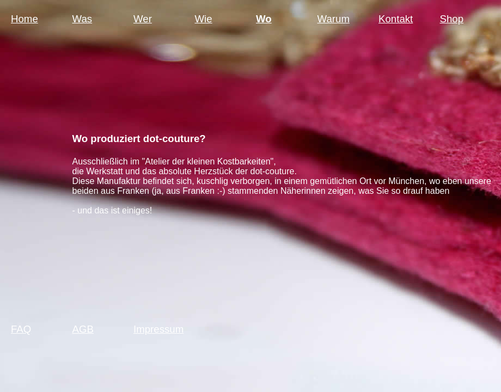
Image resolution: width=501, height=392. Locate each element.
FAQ (21, 329)
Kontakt (395, 18)
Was (82, 18)
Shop (452, 18)
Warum (333, 18)
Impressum (158, 329)
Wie (203, 18)
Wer (142, 18)
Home (24, 18)
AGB (83, 329)
